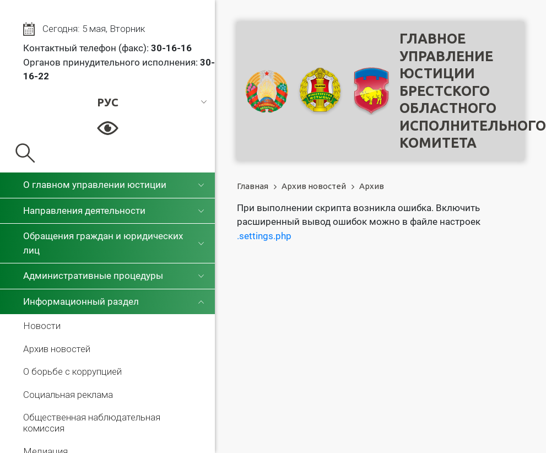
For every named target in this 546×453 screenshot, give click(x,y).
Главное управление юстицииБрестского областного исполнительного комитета (472, 90)
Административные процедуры (93, 275)
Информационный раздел (81, 301)
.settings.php (264, 235)
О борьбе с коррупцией (72, 371)
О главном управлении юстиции (94, 184)
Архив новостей (56, 348)
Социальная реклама (68, 394)
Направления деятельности (84, 210)
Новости (42, 325)
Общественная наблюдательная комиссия (91, 423)
